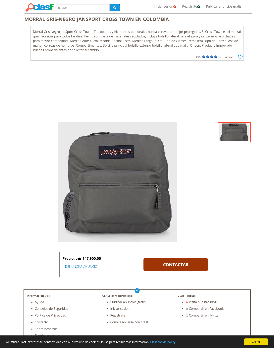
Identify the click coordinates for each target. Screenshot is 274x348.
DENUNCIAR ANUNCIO (81, 266)
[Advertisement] (137, 92)
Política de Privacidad (50, 315)
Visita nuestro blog (201, 302)
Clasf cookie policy (162, 342)
